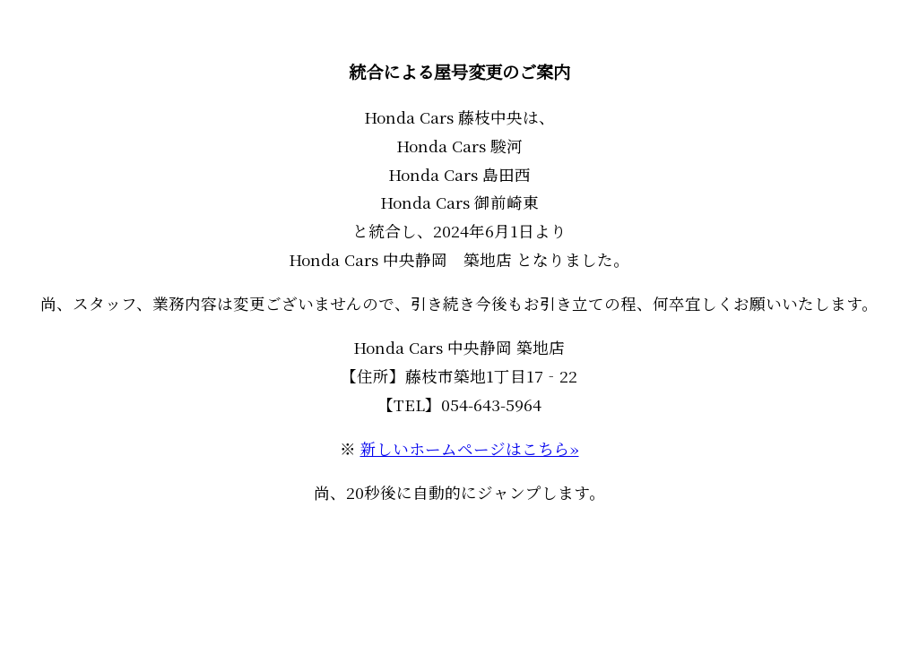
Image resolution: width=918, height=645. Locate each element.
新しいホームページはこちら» (469, 448)
